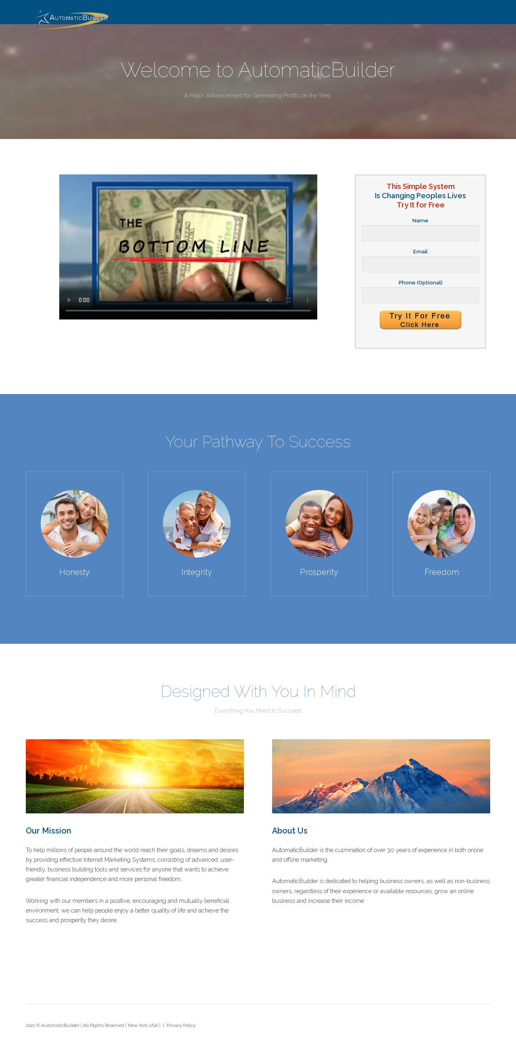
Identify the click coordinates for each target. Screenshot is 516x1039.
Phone (421, 283)
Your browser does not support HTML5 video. (188, 246)
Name (420, 221)
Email (420, 252)
